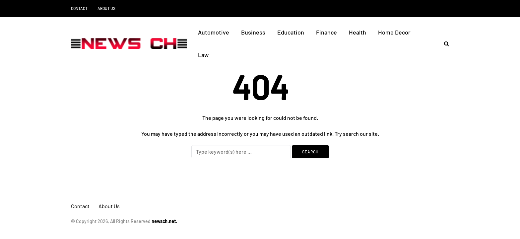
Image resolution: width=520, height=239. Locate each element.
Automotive (213, 32)
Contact (79, 8)
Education (290, 32)
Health (357, 32)
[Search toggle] (444, 43)
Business (253, 32)
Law (203, 54)
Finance (326, 32)
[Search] (241, 151)
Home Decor (394, 32)
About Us (106, 8)
